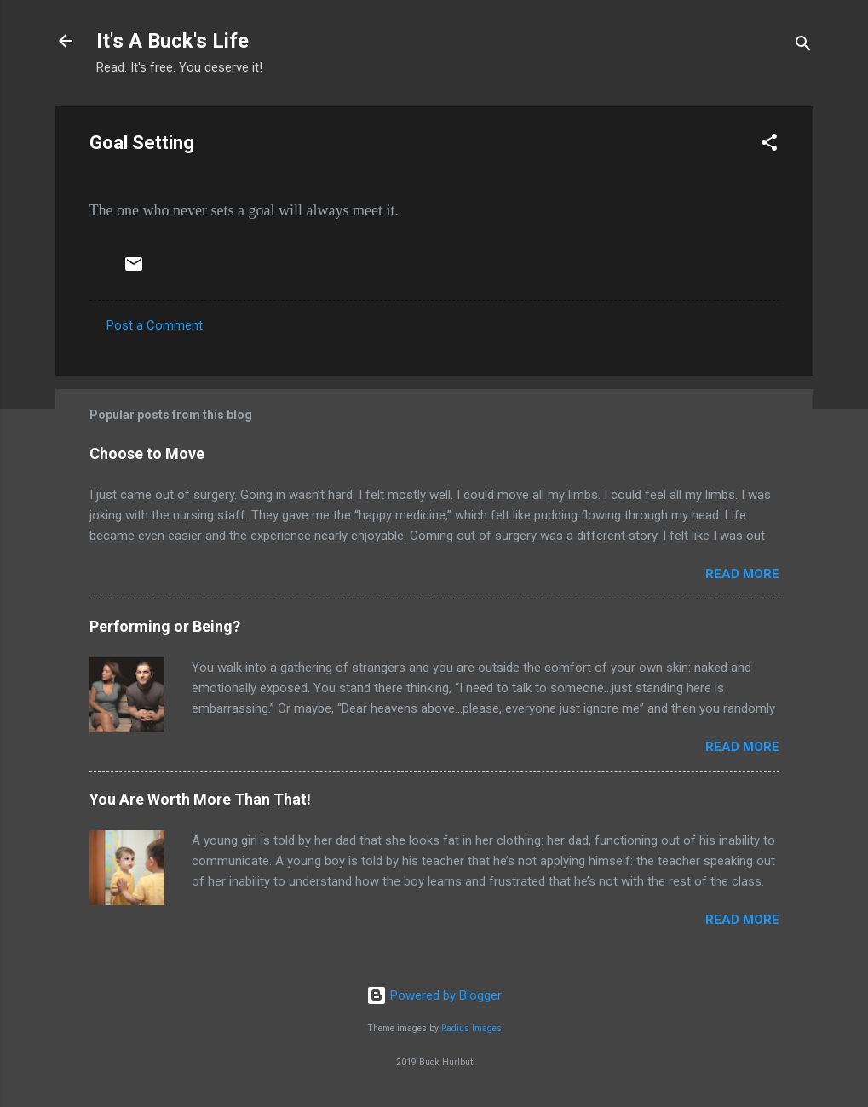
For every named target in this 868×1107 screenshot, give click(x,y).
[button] (769, 145)
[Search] (803, 46)
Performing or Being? (164, 626)
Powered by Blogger (434, 995)
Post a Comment (154, 325)
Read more (742, 574)
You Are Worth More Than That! (200, 799)
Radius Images (471, 1028)
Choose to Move (146, 453)
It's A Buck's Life (172, 41)
